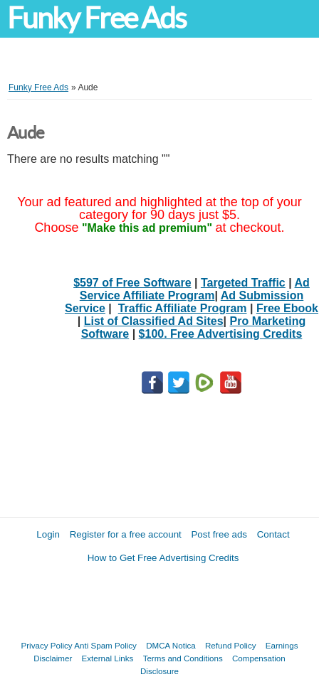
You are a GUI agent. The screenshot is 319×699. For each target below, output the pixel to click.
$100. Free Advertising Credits (221, 334)
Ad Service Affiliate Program (195, 289)
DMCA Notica (171, 645)
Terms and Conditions (183, 658)
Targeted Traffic (243, 283)
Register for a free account (126, 534)
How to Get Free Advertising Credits (163, 558)
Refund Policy (230, 645)
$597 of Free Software (132, 283)
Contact (273, 534)
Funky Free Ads (96, 18)
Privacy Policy (47, 645)
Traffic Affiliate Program (182, 308)
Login (48, 534)
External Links (108, 658)
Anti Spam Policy (105, 645)
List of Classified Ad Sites (154, 321)
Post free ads (219, 534)
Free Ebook (287, 308)
